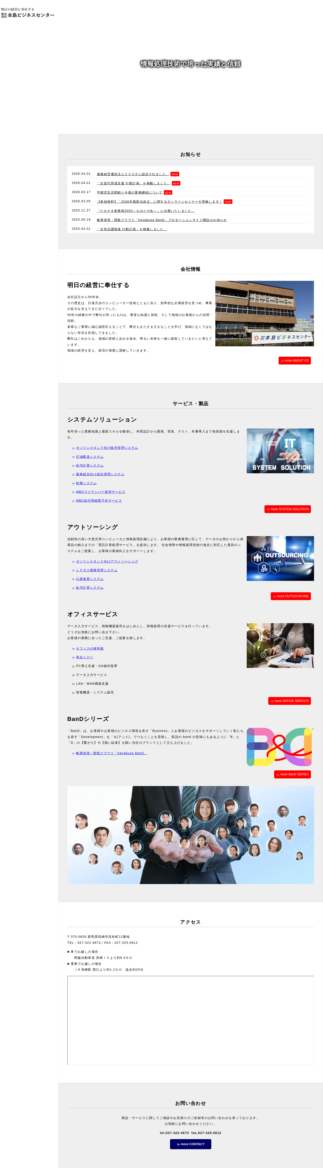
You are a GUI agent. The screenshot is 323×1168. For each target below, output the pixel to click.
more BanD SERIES (294, 774)
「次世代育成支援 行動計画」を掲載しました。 (134, 183)
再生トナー (84, 657)
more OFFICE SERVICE (292, 701)
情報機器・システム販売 (95, 692)
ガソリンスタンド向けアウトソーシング (107, 561)
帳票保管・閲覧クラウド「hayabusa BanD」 (111, 753)
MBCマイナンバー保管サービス (100, 492)
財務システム (86, 483)
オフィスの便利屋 (90, 648)
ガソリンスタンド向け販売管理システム (107, 448)
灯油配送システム (90, 456)
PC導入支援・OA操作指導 (96, 666)
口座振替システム (90, 579)
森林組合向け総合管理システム (100, 474)
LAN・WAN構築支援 (92, 683)
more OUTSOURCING (293, 596)
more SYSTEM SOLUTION (290, 509)
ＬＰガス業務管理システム (97, 570)
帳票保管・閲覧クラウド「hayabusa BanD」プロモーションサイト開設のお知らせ (162, 220)
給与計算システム (90, 465)
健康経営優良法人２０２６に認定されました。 (133, 174)
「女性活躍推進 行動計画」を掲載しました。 (132, 229)
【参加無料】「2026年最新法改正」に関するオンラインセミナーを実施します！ (160, 201)
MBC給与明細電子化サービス (99, 500)
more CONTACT (193, 1144)
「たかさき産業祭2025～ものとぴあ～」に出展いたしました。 (146, 211)
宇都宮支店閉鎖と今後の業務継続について (130, 192)
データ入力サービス (91, 675)
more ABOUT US (297, 360)
